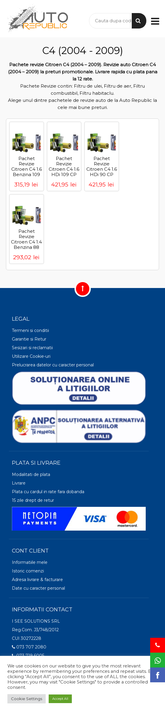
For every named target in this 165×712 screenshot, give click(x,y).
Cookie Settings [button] (26, 698)
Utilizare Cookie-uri (31, 356)
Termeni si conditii (30, 330)
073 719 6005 (28, 656)
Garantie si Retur (29, 339)
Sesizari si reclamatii (32, 348)
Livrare (19, 483)
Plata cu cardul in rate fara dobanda (48, 492)
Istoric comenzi (28, 571)
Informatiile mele (29, 562)
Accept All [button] (60, 699)
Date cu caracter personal (38, 588)
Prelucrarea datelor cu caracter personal (53, 365)
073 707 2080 (29, 647)
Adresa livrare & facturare (37, 579)
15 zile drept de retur (33, 500)
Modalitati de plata (31, 474)
